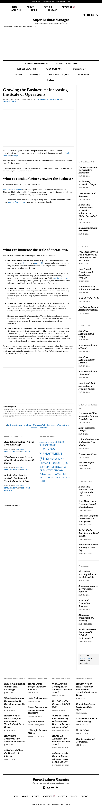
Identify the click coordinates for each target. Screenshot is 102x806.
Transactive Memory (88, 450)
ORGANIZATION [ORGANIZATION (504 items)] (51, 467)
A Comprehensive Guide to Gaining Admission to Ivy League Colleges (60, 754)
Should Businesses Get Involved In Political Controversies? (87, 630)
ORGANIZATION (9, 98)
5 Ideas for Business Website (37, 728)
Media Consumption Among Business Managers (38, 706)
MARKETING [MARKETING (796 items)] (56, 463)
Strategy (50, 76)
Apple (67, 150)
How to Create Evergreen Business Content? (37, 683)
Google (15, 152)
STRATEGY (25, 448)
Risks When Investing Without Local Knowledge (19, 440)
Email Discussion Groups (86, 426)
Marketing (34, 71)
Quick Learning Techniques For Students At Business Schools (62, 684)
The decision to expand (12, 186)
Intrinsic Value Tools (88, 294)
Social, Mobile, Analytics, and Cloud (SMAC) (88, 529)
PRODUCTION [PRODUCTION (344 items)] (48, 474)
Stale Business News (38, 695)
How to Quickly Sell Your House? (85, 737)
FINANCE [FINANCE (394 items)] (57, 455)
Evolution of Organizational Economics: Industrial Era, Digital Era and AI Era (87, 208)
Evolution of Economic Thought (87, 179)
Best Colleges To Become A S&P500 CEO (61, 700)
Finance (16, 71)
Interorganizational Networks (88, 226)
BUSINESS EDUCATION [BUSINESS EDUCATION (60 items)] (46, 439)
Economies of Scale (38, 424)
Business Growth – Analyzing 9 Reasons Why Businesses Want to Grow (38, 422)
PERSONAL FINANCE (54, 65)
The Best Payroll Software (86, 461)
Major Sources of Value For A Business (88, 284)
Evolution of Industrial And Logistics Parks (85, 486)
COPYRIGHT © (65, 801)
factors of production (16, 199)
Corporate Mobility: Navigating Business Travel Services (88, 413)
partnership (39, 260)
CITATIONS (35, 801)
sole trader (25, 260)
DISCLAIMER (55, 801)
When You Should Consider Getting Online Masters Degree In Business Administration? (61, 718)
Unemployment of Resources (86, 191)
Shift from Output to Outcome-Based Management (88, 515)
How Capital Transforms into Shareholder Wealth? (86, 270)
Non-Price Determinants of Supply (86, 330)
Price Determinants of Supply (87, 343)
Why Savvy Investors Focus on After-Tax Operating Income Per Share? (19, 456)
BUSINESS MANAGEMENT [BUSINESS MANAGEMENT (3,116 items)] (51, 450)
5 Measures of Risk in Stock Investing (86, 716)
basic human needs (60, 275)
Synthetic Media (36, 718)
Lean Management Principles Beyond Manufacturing (87, 500)
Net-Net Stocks (83, 726)
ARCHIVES (85, 655)
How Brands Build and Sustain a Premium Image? (87, 382)
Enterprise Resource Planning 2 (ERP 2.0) (88, 544)
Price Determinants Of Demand (87, 369)
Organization (78, 65)
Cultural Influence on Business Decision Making (88, 439)
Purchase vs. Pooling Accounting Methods (88, 305)
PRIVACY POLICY (45, 801)
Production (82, 71)
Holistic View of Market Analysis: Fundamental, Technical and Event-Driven (17, 475)
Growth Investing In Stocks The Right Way (85, 703)
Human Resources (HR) (58, 71)
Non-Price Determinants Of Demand (86, 356)
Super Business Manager (51, 16)
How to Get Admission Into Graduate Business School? (61, 736)
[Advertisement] (51, 41)
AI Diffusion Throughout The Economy (86, 614)
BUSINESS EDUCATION (26, 65)
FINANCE (25, 466)
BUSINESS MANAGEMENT (35, 60)
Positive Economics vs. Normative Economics (87, 166)
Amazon (6, 152)
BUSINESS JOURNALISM (66, 60)
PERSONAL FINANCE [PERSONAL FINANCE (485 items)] (53, 470)
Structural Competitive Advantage (84, 600)
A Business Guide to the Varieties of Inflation (88, 585)
